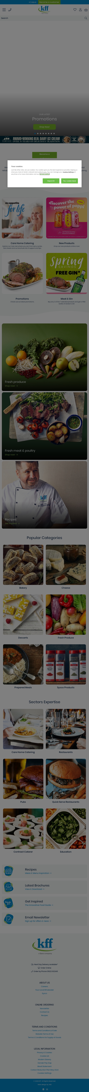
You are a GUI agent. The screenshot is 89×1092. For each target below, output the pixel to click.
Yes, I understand (69, 181)
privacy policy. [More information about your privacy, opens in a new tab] (45, 174)
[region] (45, 173)
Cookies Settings (68, 172)
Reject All (51, 181)
